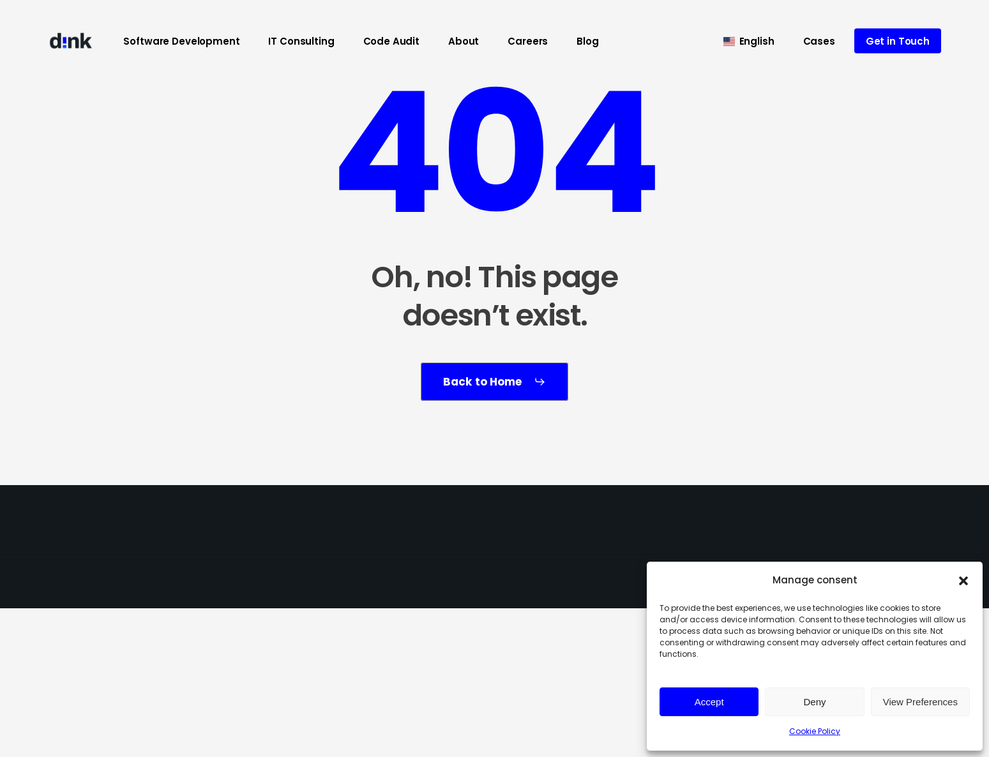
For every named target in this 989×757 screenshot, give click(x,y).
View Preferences (920, 701)
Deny (814, 701)
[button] (963, 580)
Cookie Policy (814, 731)
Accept (709, 701)
